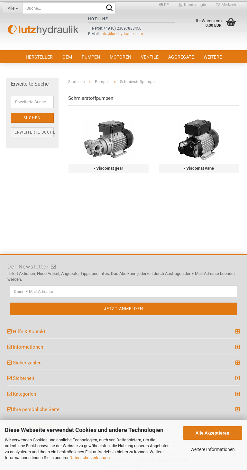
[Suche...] (12, 8)
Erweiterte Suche (34, 132)
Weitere (213, 57)
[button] (164, 5)
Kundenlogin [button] (192, 5)
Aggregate (181, 57)
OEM (67, 57)
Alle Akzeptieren (212, 433)
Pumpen (91, 57)
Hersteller (39, 57)
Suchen (32, 118)
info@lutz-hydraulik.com (122, 34)
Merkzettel (227, 5)
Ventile (150, 57)
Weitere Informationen (212, 449)
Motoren (120, 57)
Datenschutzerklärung (89, 457)
